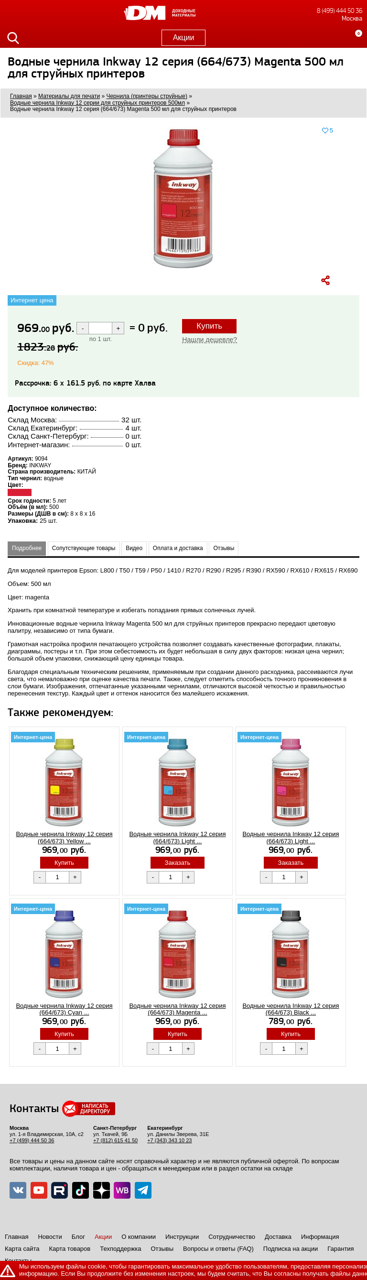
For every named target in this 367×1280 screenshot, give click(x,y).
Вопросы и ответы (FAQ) (218, 1248)
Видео (134, 548)
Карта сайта (22, 1248)
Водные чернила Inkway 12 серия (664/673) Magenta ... (177, 1009)
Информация (320, 1236)
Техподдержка (120, 1248)
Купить (209, 326)
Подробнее (27, 548)
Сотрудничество (231, 1236)
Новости (50, 1236)
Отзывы (223, 548)
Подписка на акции (290, 1248)
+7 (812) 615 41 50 (115, 1140)
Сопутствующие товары (84, 548)
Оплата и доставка (178, 548)
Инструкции (182, 1236)
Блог (78, 1236)
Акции (183, 37)
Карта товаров (69, 1248)
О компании (138, 1236)
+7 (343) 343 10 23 (169, 1140)
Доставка (278, 1236)
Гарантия (340, 1248)
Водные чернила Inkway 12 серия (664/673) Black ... (290, 1009)
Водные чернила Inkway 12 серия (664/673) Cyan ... (64, 1009)
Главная (16, 1236)
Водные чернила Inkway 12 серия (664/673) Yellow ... (64, 837)
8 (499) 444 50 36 (339, 11)
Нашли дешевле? (209, 339)
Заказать (178, 862)
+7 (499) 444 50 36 (32, 1140)
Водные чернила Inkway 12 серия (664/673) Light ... (177, 837)
